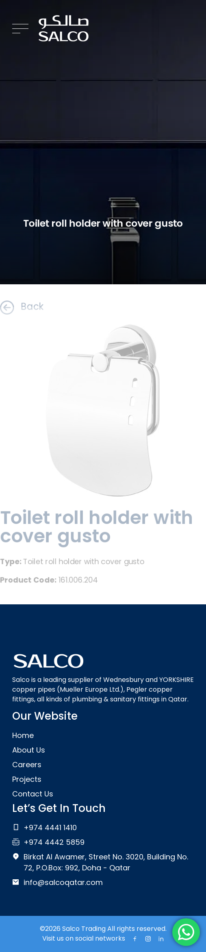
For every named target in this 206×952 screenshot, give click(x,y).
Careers (26, 764)
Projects (26, 779)
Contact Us (32, 794)
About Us (28, 750)
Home (23, 735)
